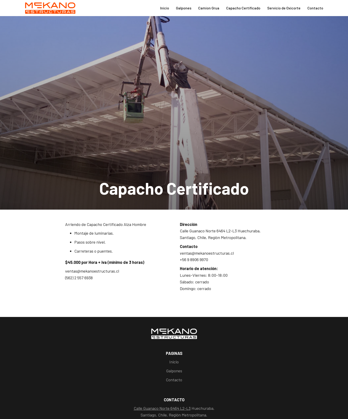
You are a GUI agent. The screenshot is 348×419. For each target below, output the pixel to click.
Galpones (183, 8)
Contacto (315, 8)
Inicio (164, 8)
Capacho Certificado (243, 8)
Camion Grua (208, 8)
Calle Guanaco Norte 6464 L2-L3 (162, 408)
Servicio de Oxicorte (284, 8)
